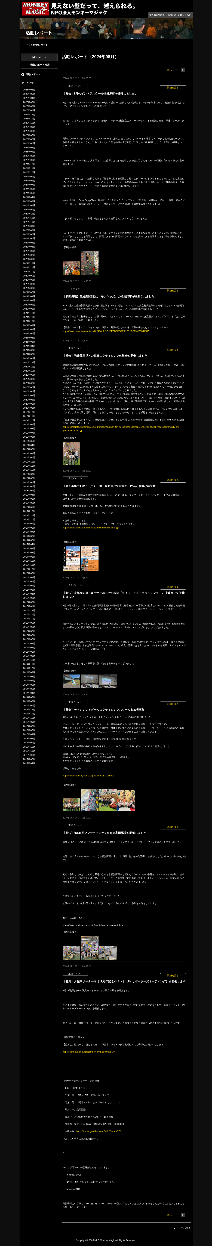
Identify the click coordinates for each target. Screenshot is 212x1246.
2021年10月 (29, 321)
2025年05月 (29, 143)
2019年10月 (29, 420)
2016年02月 (29, 602)
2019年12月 (29, 412)
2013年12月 (29, 709)
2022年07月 (29, 284)
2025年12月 (29, 114)
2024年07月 (29, 184)
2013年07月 (29, 730)
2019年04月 (29, 445)
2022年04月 (29, 296)
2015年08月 (29, 627)
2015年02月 (29, 651)
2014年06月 (29, 685)
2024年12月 (29, 164)
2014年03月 (29, 697)
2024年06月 (29, 189)
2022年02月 (29, 304)
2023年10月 (29, 222)
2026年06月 (29, 89)
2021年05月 (29, 341)
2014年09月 (29, 672)
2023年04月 (29, 246)
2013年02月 (29, 738)
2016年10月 (29, 569)
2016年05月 (29, 589)
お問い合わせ (184, 15)
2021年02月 (29, 354)
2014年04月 (29, 693)
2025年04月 (29, 147)
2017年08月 (29, 527)
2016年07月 (29, 581)
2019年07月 (29, 432)
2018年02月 (29, 503)
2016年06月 (29, 585)
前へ (169, 70)
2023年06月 (29, 238)
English (172, 15)
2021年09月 (29, 325)
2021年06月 (29, 337)
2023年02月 (29, 255)
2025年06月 (29, 139)
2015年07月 (29, 631)
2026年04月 (29, 98)
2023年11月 (29, 218)
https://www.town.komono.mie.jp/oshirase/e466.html (89, 527)
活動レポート (39, 57)
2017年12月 (29, 511)
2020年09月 (29, 374)
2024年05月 (29, 193)
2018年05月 (29, 490)
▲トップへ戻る (182, 1228)
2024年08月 (29, 180)
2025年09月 (29, 127)
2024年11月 (29, 168)
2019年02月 (29, 453)
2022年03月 (29, 300)
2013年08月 (29, 726)
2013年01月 (29, 742)
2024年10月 (29, 172)
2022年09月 (29, 275)
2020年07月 (29, 383)
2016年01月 (29, 606)
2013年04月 (29, 734)
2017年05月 (29, 540)
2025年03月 (29, 151)
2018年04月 (29, 494)
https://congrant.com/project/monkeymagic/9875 (87, 1051)
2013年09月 (29, 722)
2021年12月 (29, 313)
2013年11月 (29, 713)
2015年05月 (29, 639)
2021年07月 (29, 333)
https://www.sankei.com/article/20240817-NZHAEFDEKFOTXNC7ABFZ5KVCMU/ (104, 331)
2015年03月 (29, 647)
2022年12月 (29, 263)
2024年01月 (29, 209)
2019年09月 (29, 424)
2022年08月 (29, 279)
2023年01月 (29, 259)
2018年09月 (29, 474)
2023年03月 (29, 251)
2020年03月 (29, 399)
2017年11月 (29, 515)
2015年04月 (29, 643)
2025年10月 (29, 123)
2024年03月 (29, 201)
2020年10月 (29, 370)
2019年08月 (29, 428)
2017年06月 (29, 536)
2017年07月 (29, 532)
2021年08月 (29, 329)
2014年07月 (29, 680)
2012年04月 (29, 763)
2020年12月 (29, 362)
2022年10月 (29, 271)
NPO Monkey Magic (104, 1240)
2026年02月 (29, 106)
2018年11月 (29, 465)
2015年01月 (29, 656)
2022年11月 (29, 267)
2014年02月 (29, 701)
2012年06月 (29, 759)
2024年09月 (29, 176)
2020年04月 (29, 395)
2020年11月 (29, 366)
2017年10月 (29, 519)
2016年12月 (29, 560)
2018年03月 (29, 498)
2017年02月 (29, 552)
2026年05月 (29, 94)
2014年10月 (29, 668)
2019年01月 (29, 457)
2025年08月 (29, 131)
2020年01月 (29, 408)
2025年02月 (29, 156)
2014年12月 (29, 660)
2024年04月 (29, 197)
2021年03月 (29, 350)
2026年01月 (29, 110)
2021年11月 (29, 317)
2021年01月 (29, 358)
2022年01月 (29, 308)
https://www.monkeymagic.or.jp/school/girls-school (88, 775)
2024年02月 (29, 205)
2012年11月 (29, 751)
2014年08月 (29, 676)
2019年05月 (29, 441)
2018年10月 (29, 470)
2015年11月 (29, 614)
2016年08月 (29, 577)
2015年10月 (29, 618)
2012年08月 (29, 755)
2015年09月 (29, 622)
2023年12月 (29, 213)
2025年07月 (29, 135)
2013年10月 (29, 718)
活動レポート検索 (40, 64)
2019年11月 (29, 416)
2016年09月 (29, 573)
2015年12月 (29, 610)
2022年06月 (29, 288)
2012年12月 (29, 747)
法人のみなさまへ (157, 15)
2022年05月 (29, 292)
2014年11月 (29, 664)
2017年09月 (29, 523)
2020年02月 (29, 403)
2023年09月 (29, 226)
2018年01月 (29, 507)
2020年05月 (29, 391)
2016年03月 (29, 598)
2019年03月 (29, 449)
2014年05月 (29, 689)
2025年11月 (29, 118)
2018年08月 (29, 478)
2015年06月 (29, 635)
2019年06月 (29, 436)
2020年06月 (29, 387)
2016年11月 (29, 565)
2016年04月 (29, 594)
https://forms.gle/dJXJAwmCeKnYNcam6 (97, 1131)
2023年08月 (29, 230)
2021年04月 (29, 346)
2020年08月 (29, 379)
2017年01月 (29, 556)
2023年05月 (29, 242)
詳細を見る (173, 87)
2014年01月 (29, 705)
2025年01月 (29, 160)
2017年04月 (29, 544)
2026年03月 (29, 102)
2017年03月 (29, 548)
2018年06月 (29, 486)
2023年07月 (29, 234)
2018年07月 (29, 482)
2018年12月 (29, 461)
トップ (26, 44)
